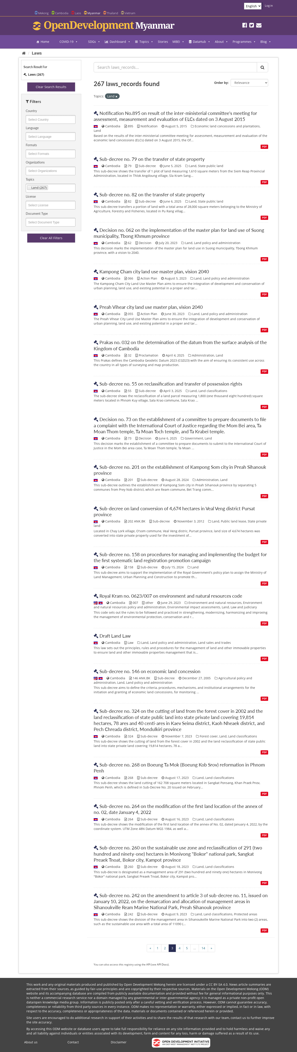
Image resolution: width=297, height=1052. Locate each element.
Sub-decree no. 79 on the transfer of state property (152, 159)
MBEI (178, 41)
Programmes (244, 41)
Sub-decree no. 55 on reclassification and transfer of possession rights (170, 383)
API (148, 964)
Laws (37, 53)
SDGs (94, 41)
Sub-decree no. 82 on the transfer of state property (152, 194)
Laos (78, 13)
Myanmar (93, 13)
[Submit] (262, 67)
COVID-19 (68, 41)
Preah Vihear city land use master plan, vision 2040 (151, 307)
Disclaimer (119, 1042)
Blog (265, 41)
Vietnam (130, 13)
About (221, 41)
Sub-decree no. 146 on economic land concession (149, 671)
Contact (73, 1042)
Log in (269, 6)
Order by (221, 83)
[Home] (24, 53)
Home (45, 41)
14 (203, 948)
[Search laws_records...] (175, 67)
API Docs (162, 964)
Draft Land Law (115, 635)
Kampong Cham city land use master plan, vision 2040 (154, 271)
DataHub (201, 41)
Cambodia (61, 13)
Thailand (112, 13)
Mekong (43, 13)
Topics (146, 41)
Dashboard (120, 41)
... (194, 948)
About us (31, 1042)
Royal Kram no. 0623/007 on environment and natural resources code (170, 596)
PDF (264, 146)
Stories (163, 41)
